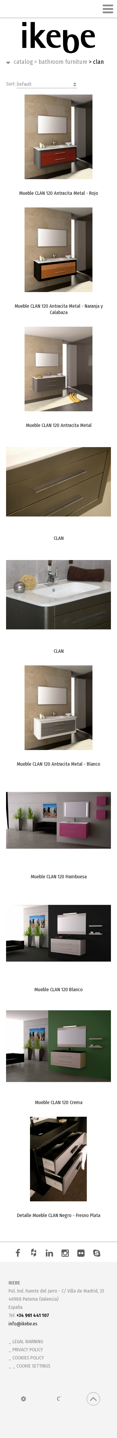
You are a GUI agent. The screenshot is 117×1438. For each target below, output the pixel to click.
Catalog (23, 61)
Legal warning (27, 1341)
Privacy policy (27, 1349)
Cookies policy (28, 1358)
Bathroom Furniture (60, 61)
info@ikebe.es (22, 1324)
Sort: (41, 84)
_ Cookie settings (31, 1366)
